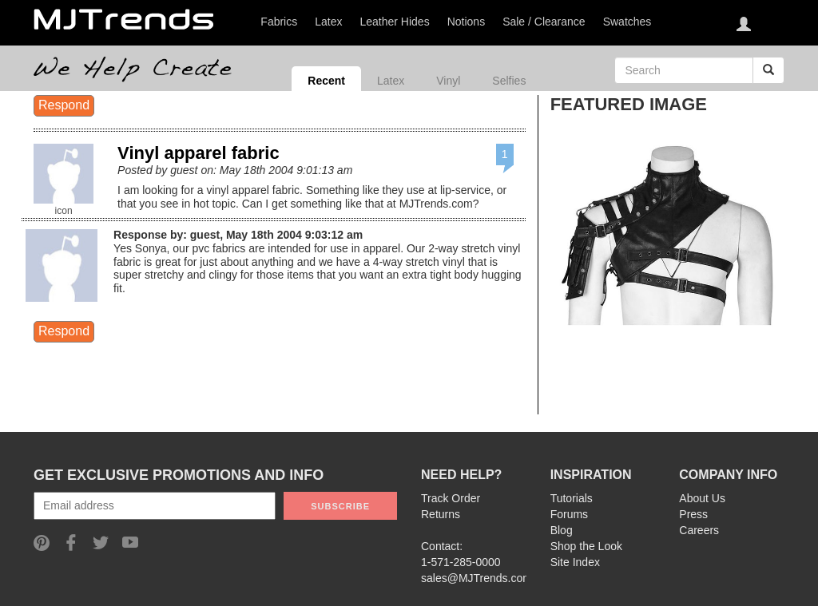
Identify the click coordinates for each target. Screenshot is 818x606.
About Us (702, 498)
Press (693, 514)
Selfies (509, 80)
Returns (440, 514)
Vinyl (448, 80)
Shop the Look (586, 546)
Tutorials (571, 498)
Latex (390, 80)
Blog (561, 530)
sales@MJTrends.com (476, 578)
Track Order (450, 498)
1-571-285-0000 (461, 562)
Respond (63, 105)
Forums (569, 514)
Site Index (575, 562)
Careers (699, 530)
